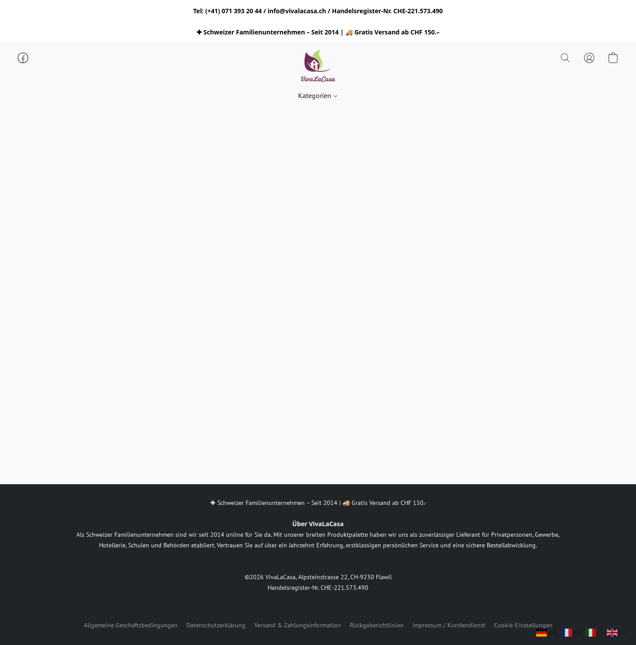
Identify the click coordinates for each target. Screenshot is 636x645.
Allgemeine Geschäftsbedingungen (131, 625)
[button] (318, 66)
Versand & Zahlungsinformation (297, 625)
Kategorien (317, 95)
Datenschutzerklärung (216, 625)
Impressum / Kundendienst (449, 625)
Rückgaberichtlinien (377, 625)
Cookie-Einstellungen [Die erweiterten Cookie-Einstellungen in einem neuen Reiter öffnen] (523, 625)
